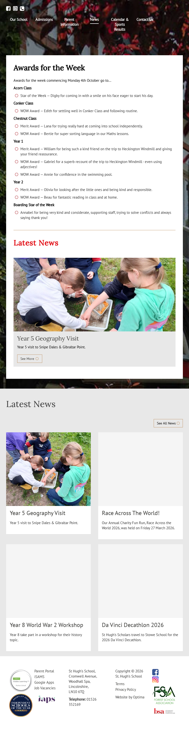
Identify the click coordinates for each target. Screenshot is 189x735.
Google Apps (44, 682)
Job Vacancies (44, 688)
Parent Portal (44, 671)
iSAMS (39, 676)
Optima (138, 697)
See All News (168, 423)
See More (29, 358)
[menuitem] (18, 20)
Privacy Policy (125, 689)
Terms (119, 683)
